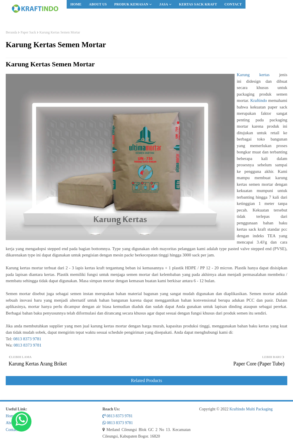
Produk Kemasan (131, 4)
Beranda (11, 32)
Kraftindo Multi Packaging (251, 409)
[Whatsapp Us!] (21, 422)
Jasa (163, 4)
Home (76, 4)
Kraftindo (258, 100)
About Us (98, 4)
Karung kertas (253, 74)
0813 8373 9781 (27, 339)
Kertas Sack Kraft (198, 4)
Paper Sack (28, 32)
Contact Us (15, 430)
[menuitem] (76, 4)
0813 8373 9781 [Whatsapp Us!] (117, 423)
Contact (233, 4)
